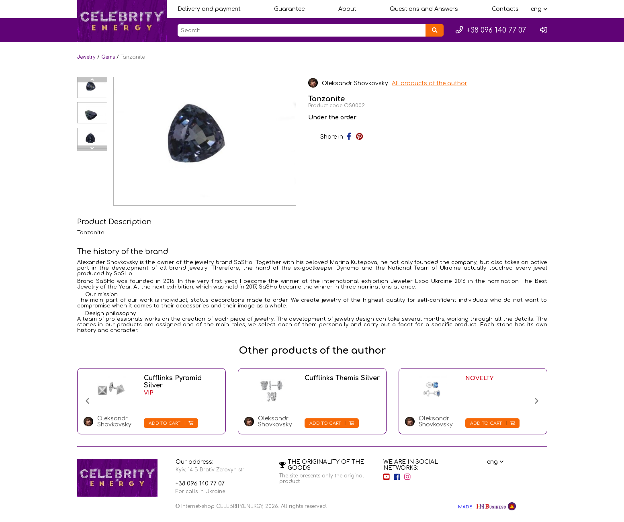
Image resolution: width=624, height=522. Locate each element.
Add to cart (171, 423)
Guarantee (289, 9)
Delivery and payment (209, 9)
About (347, 9)
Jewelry (86, 57)
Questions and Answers (424, 9)
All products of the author (430, 83)
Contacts (505, 9)
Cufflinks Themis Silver (342, 378)
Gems (108, 57)
